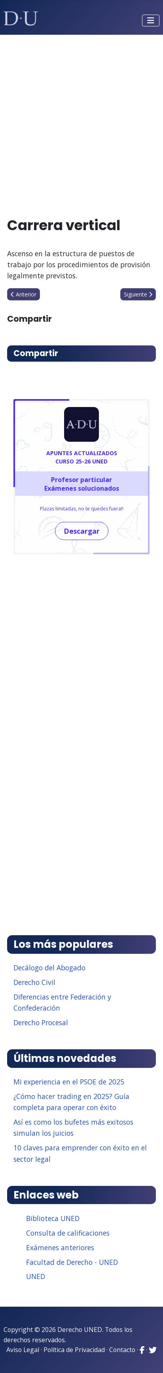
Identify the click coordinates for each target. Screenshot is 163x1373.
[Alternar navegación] (150, 20)
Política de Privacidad (74, 1349)
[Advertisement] (81, 122)
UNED (35, 1276)
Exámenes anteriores (60, 1247)
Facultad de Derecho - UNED (72, 1262)
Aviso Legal (22, 1349)
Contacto (122, 1349)
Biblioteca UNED (53, 1218)
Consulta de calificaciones (68, 1233)
